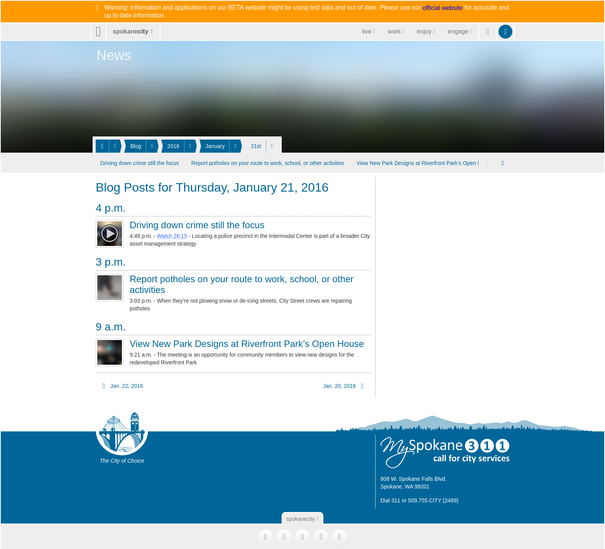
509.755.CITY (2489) (433, 500)
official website (442, 8)
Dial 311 (390, 500)
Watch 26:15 (172, 236)
